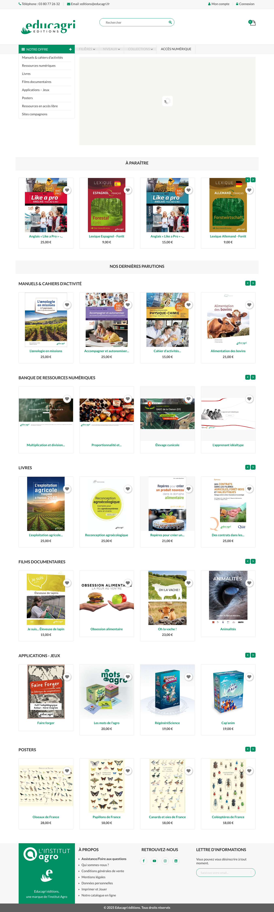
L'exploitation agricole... (46, 535)
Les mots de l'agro (106, 723)
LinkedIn (176, 861)
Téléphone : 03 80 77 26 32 (39, 4)
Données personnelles (97, 883)
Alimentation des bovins (228, 351)
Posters (27, 98)
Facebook (143, 861)
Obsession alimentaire (107, 629)
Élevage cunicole (167, 445)
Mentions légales (94, 877)
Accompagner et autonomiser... (106, 351)
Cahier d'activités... (167, 351)
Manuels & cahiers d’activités (42, 57)
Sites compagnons (34, 114)
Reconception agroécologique (106, 535)
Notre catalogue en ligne (99, 895)
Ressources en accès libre (40, 106)
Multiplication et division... (46, 445)
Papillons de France (107, 817)
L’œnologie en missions (46, 351)
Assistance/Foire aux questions (104, 859)
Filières (86, 49)
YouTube (154, 861)
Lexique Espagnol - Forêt (106, 236)
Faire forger (45, 723)
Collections (139, 49)
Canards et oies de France (167, 817)
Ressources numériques (39, 66)
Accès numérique (176, 49)
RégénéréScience (167, 723)
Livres (26, 74)
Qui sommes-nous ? (95, 865)
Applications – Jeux (35, 90)
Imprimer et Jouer (94, 889)
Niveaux (110, 49)
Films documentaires (36, 82)
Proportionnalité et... (107, 445)
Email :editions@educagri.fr (88, 4)
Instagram (165, 861)
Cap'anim (228, 723)
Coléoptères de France (228, 817)
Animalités (228, 629)
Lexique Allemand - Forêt (228, 236)
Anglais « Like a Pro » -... (46, 236)
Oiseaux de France (46, 817)
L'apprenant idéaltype (228, 445)
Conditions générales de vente (103, 871)
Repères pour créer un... (167, 535)
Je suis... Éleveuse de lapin (45, 629)
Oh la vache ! (167, 629)
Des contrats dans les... (228, 535)
